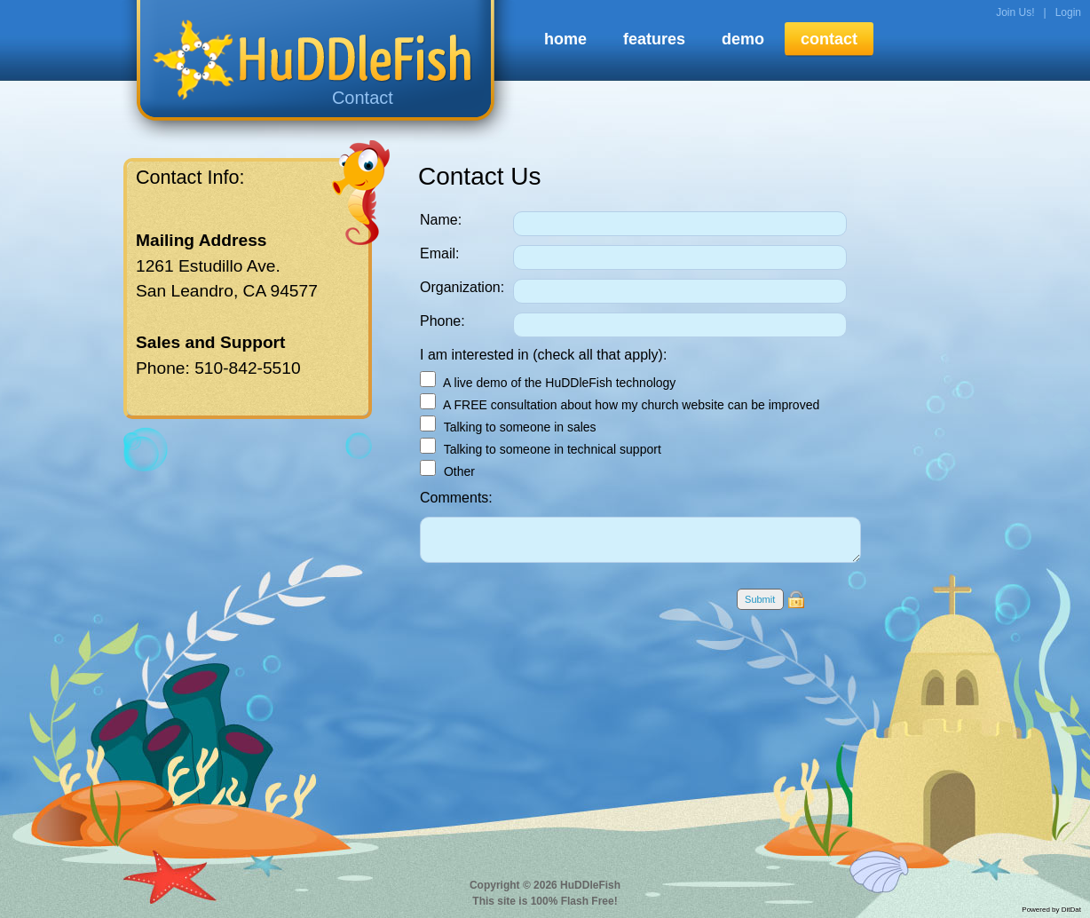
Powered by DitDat (1051, 910)
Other (447, 471)
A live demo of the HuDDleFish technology (547, 383)
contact (829, 39)
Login (1068, 12)
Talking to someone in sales (508, 427)
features (654, 39)
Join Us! (1015, 12)
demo (743, 39)
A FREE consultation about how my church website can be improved (619, 405)
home (565, 39)
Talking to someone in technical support (540, 449)
